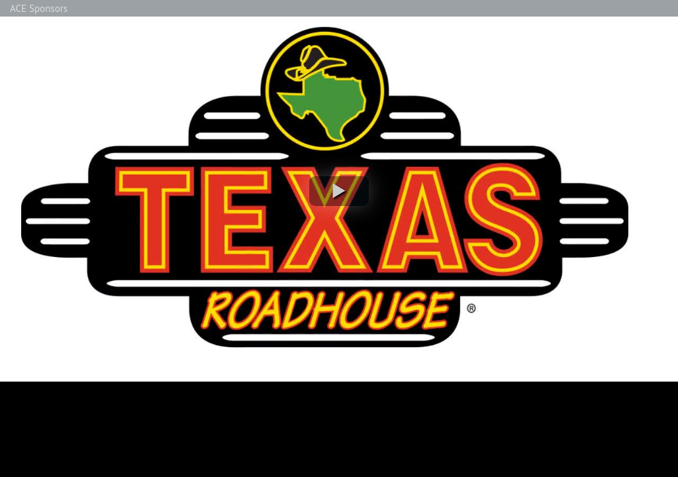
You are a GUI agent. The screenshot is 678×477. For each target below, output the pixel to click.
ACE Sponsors (39, 8)
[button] (339, 191)
